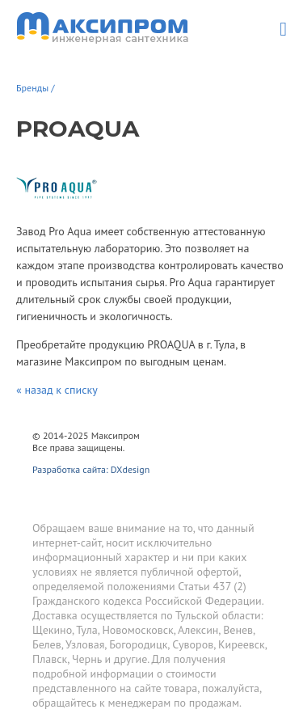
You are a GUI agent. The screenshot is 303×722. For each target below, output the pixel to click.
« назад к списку (57, 389)
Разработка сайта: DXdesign (90, 469)
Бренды (32, 88)
